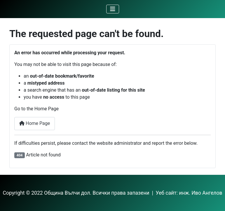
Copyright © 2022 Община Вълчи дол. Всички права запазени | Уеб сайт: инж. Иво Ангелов (112, 193)
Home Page (34, 123)
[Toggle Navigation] (112, 9)
